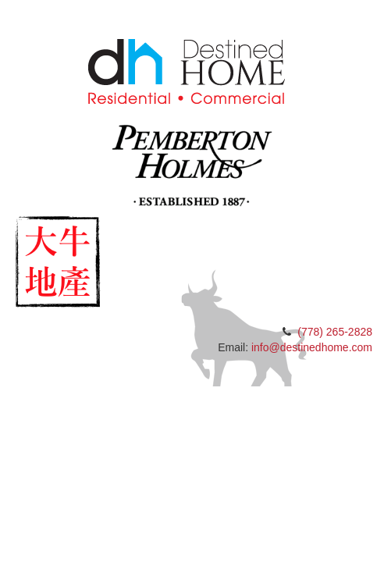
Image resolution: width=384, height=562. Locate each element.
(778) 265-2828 (334, 331)
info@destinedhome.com (311, 347)
